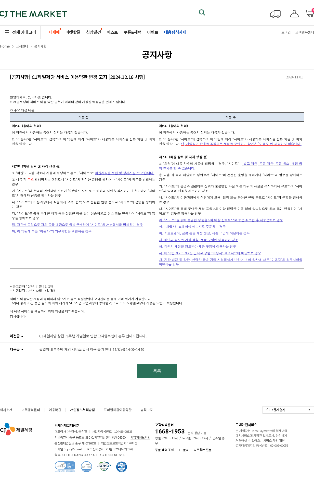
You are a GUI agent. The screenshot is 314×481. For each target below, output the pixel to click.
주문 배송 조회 (164, 449)
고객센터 (22, 46)
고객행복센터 (30, 409)
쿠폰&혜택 (132, 32)
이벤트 (152, 32)
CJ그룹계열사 (276, 409)
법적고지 (147, 409)
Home (5, 46)
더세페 (54, 32)
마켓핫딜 (72, 32)
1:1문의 (184, 449)
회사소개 (6, 409)
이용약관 (55, 409)
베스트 (112, 32)
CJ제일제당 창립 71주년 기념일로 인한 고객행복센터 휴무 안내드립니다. (92, 335)
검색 (202, 13)
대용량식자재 (175, 32)
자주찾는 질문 (203, 449)
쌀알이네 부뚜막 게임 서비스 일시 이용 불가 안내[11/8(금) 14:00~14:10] (92, 349)
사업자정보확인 (140, 437)
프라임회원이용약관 (117, 409)
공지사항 (40, 46)
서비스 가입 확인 (274, 440)
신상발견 (93, 32)
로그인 (286, 32)
